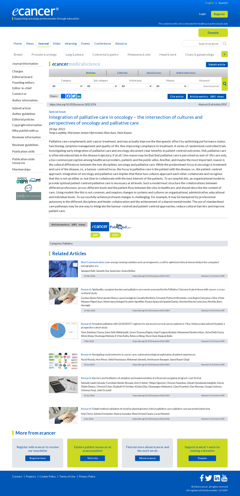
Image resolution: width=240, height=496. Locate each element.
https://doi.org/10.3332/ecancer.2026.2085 (151, 341)
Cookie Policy (47, 476)
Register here (38, 458)
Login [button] (202, 13)
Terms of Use (67, 476)
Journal (43, 43)
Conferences (102, 43)
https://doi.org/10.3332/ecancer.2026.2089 (151, 310)
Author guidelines (23, 113)
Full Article (215, 104)
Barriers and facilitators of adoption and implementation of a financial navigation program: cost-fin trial (146, 378)
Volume (170, 80)
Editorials (122, 72)
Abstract (203, 104)
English (209, 2)
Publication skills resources (23, 160)
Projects (31, 476)
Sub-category (101, 80)
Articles (90, 72)
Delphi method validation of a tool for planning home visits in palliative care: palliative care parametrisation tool (151, 408)
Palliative (68, 243)
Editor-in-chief (22, 88)
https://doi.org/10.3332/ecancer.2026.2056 (151, 419)
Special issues (154, 72)
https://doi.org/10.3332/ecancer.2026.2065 (151, 395)
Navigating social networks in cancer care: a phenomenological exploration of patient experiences (144, 354)
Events (85, 43)
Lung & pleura (74, 54)
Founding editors (23, 82)
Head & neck (167, 54)
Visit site (92, 458)
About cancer (147, 458)
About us (121, 43)
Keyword (204, 80)
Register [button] (219, 14)
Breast (18, 54)
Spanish (223, 2)
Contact (17, 476)
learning (71, 43)
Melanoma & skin (139, 54)
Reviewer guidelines (25, 145)
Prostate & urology (44, 54)
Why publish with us (25, 130)
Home (18, 43)
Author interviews (186, 72)
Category (66, 80)
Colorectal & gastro (105, 54)
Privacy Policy (87, 476)
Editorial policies (23, 119)
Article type (135, 80)
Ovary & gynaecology (199, 54)
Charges (17, 71)
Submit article (21, 108)
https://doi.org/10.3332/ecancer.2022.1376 (73, 104)
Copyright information (27, 125)
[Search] (224, 43)
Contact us (19, 93)
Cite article (177, 96)
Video (57, 43)
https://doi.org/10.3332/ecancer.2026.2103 (151, 276)
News (30, 43)
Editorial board (22, 77)
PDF (224, 104)
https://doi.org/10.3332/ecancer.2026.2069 (151, 364)
